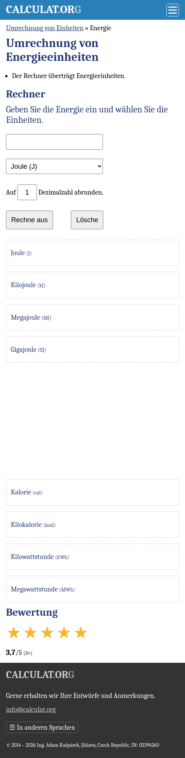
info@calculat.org (31, 709)
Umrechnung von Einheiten (45, 28)
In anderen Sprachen (42, 727)
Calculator (43, 9)
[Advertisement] (92, 421)
